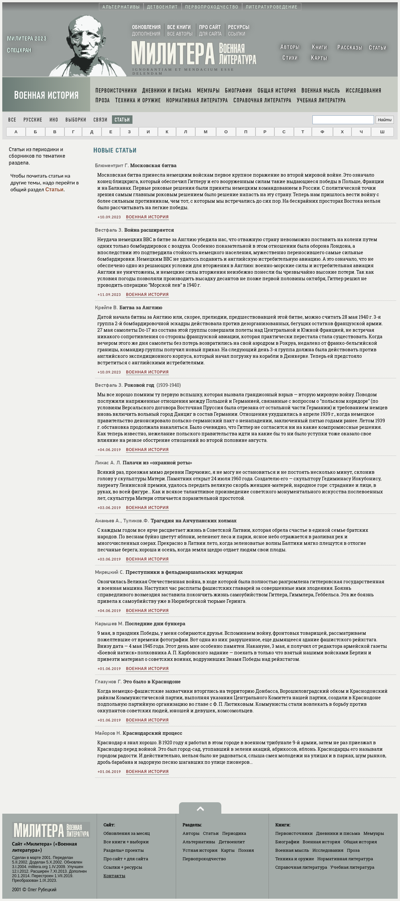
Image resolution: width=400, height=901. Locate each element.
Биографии (287, 842)
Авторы (191, 833)
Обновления (126, 833)
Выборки (75, 119)
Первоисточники (294, 833)
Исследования (327, 850)
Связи (100, 119)
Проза (353, 850)
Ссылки (122, 867)
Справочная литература (301, 867)
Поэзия (246, 850)
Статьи (122, 119)
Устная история (200, 850)
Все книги (126, 842)
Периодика (234, 833)
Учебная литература (352, 867)
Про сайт (125, 859)
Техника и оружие (294, 859)
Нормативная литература (345, 859)
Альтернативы (199, 842)
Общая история (360, 842)
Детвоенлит (232, 842)
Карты (228, 850)
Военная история (46, 95)
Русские (32, 119)
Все (12, 119)
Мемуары (374, 833)
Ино (53, 119)
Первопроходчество (204, 859)
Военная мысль (292, 850)
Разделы (123, 850)
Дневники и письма (338, 833)
